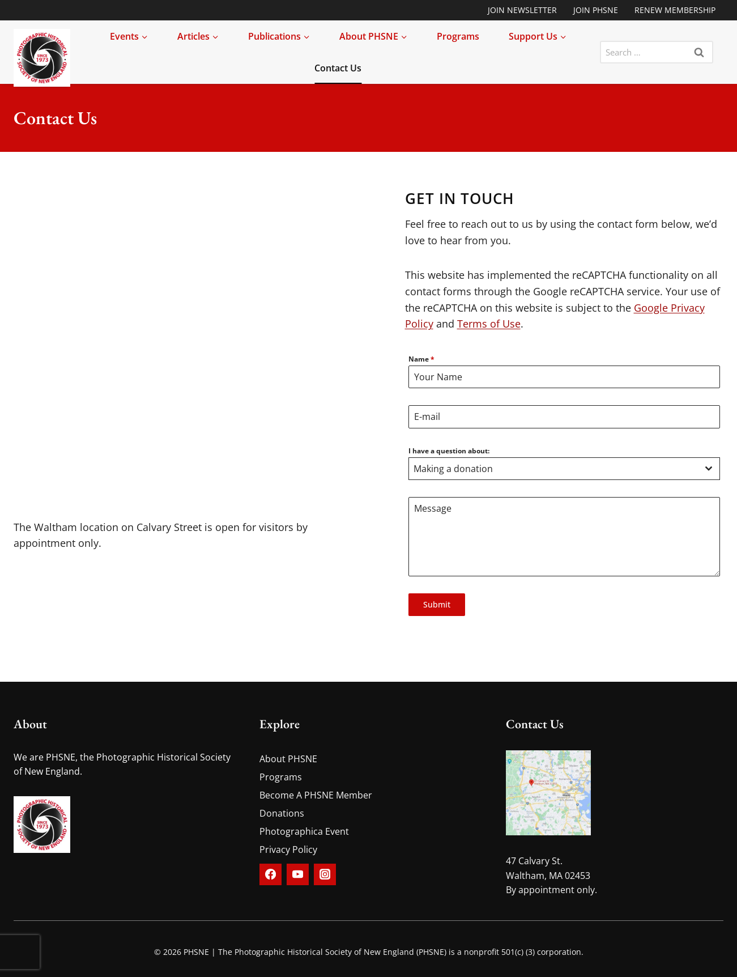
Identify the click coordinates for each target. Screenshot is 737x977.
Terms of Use (489, 323)
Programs (458, 36)
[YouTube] (297, 874)
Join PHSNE (595, 10)
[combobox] (564, 468)
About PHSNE (288, 759)
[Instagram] (324, 874)
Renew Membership (674, 10)
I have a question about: (448, 451)
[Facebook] (270, 874)
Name (421, 359)
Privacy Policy (288, 849)
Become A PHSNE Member (315, 795)
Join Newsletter (522, 10)
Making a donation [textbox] (453, 468)
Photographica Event (304, 831)
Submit (436, 604)
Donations (281, 813)
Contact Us (337, 68)
